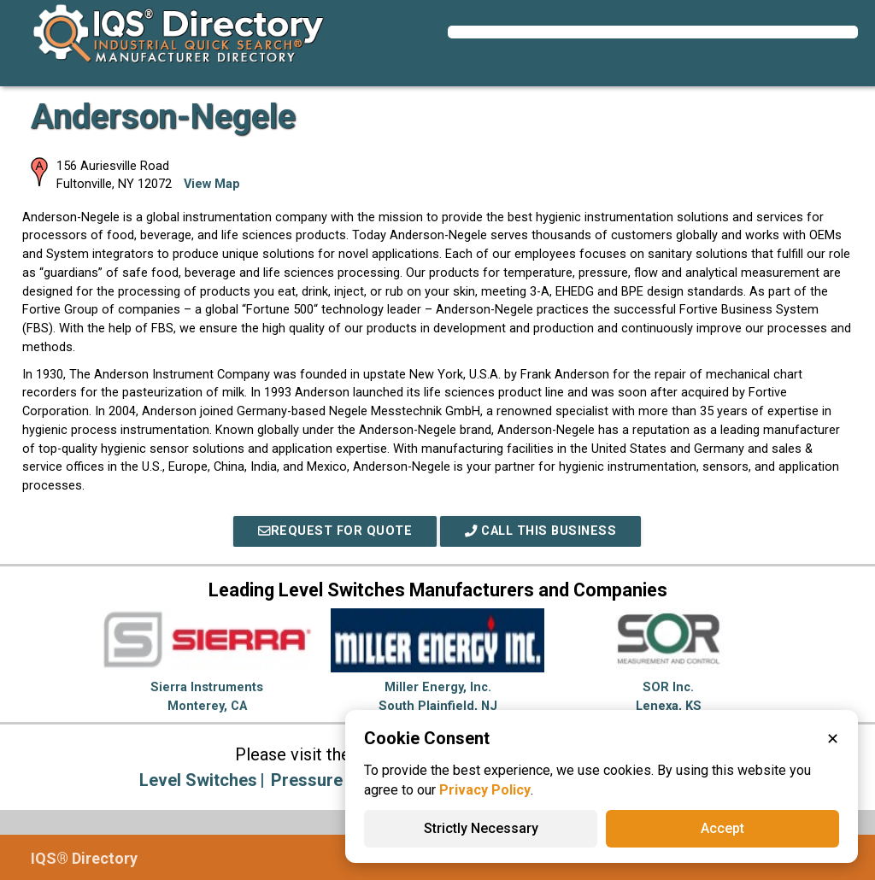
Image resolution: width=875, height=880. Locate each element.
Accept (722, 828)
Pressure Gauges (339, 780)
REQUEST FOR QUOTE (335, 531)
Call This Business (540, 531)
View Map (212, 184)
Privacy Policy (485, 790)
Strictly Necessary (481, 828)
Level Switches (198, 780)
